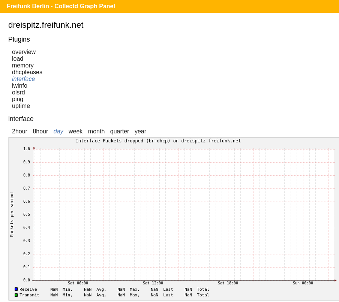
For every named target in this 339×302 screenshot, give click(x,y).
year (140, 131)
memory (23, 65)
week (75, 131)
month (96, 131)
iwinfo (19, 85)
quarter (119, 131)
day (58, 131)
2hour (19, 131)
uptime (21, 106)
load (17, 58)
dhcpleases (27, 72)
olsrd (18, 92)
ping (17, 99)
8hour (40, 131)
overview (24, 52)
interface (23, 79)
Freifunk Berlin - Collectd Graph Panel (61, 6)
